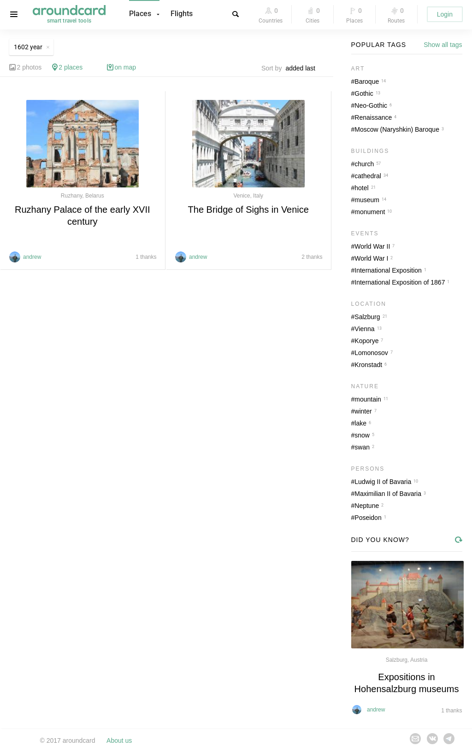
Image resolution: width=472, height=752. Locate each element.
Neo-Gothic (370, 105)
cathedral (367, 176)
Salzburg (367, 317)
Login (445, 14)
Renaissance (373, 117)
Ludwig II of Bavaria (382, 481)
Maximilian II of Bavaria (387, 493)
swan (362, 447)
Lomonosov (371, 353)
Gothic (363, 93)
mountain (367, 399)
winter (363, 411)
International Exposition (388, 270)
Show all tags (443, 44)
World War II (372, 246)
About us (119, 740)
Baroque (366, 81)
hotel (361, 188)
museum (366, 200)
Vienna (364, 329)
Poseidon (367, 517)
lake (360, 423)
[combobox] (303, 68)
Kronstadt (368, 364)
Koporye (366, 341)
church (364, 164)
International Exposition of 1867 (399, 282)
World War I (371, 258)
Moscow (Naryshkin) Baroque (396, 129)
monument (369, 212)
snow (362, 435)
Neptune (366, 505)
